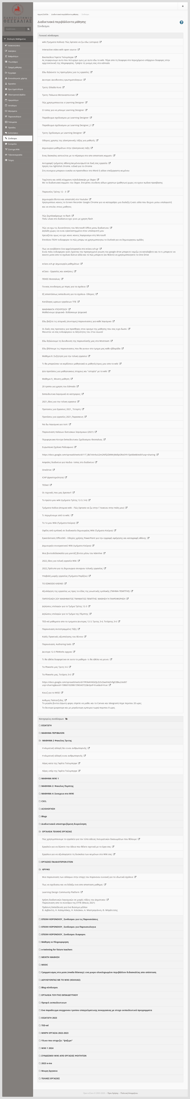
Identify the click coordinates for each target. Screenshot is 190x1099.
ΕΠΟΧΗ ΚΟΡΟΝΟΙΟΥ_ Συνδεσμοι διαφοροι (63, 934)
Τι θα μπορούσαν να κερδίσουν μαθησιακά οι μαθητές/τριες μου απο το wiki (81, 363)
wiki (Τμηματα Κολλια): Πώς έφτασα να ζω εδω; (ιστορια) (72, 42)
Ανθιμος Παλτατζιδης (54, 700)
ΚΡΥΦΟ (46, 869)
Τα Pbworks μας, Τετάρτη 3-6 (58, 674)
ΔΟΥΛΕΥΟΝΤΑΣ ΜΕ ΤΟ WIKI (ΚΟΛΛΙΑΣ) (60, 979)
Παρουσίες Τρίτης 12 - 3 (55, 191)
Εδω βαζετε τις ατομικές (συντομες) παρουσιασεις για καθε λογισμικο (78, 321)
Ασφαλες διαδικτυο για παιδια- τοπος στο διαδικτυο (69, 462)
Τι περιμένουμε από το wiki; (57, 515)
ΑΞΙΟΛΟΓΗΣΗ (48, 808)
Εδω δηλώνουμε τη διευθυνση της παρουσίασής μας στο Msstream (77, 341)
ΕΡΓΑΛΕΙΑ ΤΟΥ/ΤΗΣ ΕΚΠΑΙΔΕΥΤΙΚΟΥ (59, 995)
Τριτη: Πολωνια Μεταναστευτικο (60, 95)
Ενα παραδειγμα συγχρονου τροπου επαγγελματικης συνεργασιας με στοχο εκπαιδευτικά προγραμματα (96, 1010)
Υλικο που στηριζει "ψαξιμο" (57, 1040)
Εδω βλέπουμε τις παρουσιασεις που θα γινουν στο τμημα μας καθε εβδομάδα (83, 348)
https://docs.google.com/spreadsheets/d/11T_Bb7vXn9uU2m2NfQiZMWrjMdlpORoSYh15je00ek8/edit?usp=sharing (100, 454)
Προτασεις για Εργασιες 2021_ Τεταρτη (63, 409)
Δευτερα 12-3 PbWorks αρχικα (58, 651)
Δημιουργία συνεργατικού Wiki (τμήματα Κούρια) (68, 545)
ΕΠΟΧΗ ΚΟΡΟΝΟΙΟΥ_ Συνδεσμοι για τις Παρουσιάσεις (69, 919)
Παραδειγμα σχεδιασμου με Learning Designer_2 (68, 125)
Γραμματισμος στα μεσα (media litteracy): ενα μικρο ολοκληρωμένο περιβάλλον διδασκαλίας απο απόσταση (98, 972)
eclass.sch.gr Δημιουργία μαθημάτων (62, 263)
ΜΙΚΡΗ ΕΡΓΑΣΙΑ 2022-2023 (54, 1033)
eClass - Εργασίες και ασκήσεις (59, 271)
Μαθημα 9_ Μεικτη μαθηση (57, 378)
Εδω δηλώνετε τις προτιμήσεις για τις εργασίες (67, 72)
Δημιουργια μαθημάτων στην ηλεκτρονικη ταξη (67, 148)
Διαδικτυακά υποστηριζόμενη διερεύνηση (63, 824)
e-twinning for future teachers (56, 949)
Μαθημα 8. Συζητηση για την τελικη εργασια (66, 356)
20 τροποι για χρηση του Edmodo (60, 386)
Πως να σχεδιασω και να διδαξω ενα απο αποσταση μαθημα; (74, 884)
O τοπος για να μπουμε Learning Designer (64, 110)
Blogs (44, 816)
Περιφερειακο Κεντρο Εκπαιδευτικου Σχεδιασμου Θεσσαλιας (74, 439)
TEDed (47, 485)
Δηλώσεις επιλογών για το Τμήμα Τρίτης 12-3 (66, 606)
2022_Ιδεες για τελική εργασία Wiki (61, 560)
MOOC (44, 964)
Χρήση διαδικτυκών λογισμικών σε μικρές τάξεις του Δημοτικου (75, 899)
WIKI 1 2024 (47, 1048)
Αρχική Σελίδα (43, 14)
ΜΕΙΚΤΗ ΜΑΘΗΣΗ (50, 957)
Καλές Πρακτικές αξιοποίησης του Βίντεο (64, 636)
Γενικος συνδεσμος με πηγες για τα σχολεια (65, 286)
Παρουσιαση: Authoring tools (58, 644)
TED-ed (45, 1025)
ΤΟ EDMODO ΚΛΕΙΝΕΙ (54, 583)
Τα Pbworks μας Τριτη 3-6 (56, 667)
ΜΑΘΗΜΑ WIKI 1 (50, 778)
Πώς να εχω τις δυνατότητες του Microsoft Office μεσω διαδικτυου (77, 227)
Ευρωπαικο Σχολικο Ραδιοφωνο (59, 447)
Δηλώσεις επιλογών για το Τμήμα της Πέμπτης (66, 613)
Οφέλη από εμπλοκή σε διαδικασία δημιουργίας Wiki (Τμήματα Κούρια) (79, 530)
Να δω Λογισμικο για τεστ (56, 424)
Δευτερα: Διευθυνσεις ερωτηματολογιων (64, 79)
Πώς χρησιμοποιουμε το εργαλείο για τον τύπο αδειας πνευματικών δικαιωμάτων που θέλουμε (91, 839)
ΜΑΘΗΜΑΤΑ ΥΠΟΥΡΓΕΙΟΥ (56, 309)
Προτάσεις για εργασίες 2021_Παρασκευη (64, 416)
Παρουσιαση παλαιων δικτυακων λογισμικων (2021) (69, 432)
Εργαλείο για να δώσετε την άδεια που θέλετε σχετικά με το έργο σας (78, 846)
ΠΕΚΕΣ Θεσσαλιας (52, 279)
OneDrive (48, 469)
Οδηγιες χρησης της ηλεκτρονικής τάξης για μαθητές (70, 140)
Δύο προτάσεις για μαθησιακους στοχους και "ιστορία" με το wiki (76, 371)
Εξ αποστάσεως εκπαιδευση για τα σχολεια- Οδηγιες (70, 294)
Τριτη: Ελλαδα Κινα (53, 87)
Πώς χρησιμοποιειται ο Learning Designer (64, 102)
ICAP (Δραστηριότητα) (54, 477)
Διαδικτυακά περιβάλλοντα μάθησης (65, 14)
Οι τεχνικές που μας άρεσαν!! (58, 492)
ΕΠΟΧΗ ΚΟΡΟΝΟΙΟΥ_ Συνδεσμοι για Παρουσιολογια (68, 926)
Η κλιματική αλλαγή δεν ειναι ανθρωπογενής (66, 748)
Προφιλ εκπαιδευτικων (53, 1002)
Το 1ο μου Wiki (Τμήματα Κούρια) (60, 522)
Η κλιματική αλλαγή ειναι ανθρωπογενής (64, 755)
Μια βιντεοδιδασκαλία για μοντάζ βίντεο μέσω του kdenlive (73, 553)
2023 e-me (46, 1063)
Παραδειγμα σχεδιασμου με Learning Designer (67, 117)
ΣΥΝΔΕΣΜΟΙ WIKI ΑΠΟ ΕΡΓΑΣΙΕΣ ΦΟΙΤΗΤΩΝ (63, 1055)
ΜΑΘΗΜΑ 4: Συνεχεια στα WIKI (57, 793)
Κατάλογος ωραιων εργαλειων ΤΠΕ (61, 301)
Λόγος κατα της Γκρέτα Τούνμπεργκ (61, 763)
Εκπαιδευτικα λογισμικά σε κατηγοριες (63, 394)
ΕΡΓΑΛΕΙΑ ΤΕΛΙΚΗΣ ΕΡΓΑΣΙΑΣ (57, 831)
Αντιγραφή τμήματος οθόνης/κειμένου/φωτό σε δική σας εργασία (76, 163)
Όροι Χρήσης (113, 1093)
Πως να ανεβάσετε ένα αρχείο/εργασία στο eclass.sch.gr (72, 248)
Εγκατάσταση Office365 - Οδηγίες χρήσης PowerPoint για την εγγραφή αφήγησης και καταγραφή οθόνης (95, 538)
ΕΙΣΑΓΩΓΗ (46, 725)
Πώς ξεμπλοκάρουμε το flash (58, 215)
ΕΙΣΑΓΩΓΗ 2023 (49, 1017)
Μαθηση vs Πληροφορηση (55, 942)
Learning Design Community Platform (62, 892)
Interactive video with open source (61, 49)
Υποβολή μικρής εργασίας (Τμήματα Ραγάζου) (66, 576)
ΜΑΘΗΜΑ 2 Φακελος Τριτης (57, 740)
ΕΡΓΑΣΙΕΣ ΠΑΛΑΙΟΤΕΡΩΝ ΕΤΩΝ (57, 861)
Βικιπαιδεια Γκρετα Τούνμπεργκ (59, 57)
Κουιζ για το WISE (52, 692)
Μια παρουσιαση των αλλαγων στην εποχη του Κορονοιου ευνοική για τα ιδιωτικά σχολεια (89, 877)
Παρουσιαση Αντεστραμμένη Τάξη (61, 629)
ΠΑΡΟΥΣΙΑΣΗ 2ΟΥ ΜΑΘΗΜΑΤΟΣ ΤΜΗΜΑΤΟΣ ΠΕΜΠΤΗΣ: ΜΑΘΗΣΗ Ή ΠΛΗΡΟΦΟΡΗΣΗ (85, 598)
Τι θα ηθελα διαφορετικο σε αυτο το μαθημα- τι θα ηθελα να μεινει (77, 659)
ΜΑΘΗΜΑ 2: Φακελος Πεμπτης (57, 786)
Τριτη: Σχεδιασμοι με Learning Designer (63, 132)
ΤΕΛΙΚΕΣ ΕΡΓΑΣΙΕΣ (50, 1078)
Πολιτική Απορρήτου (129, 1093)
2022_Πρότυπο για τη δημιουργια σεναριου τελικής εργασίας (74, 568)
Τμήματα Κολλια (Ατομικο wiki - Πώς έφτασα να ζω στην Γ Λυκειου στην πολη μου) (84, 507)
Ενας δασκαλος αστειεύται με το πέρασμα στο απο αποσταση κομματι (78, 155)
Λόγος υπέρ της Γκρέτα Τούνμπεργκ (61, 770)
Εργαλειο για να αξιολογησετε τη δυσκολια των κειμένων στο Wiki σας (78, 854)
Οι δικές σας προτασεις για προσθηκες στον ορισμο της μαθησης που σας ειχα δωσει (86, 328)
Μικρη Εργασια (49, 1070)
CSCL (43, 801)
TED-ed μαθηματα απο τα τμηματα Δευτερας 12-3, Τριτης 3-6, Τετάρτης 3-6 (81, 621)
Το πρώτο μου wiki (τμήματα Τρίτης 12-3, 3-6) (66, 500)
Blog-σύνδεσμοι (49, 987)
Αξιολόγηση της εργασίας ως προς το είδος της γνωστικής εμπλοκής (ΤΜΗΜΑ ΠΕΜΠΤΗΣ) (87, 591)
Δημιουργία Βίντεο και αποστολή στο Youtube (66, 199)
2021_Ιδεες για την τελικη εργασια (60, 401)
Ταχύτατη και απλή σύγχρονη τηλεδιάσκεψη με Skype (70, 179)
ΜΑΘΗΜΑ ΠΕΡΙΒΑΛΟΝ (52, 733)
